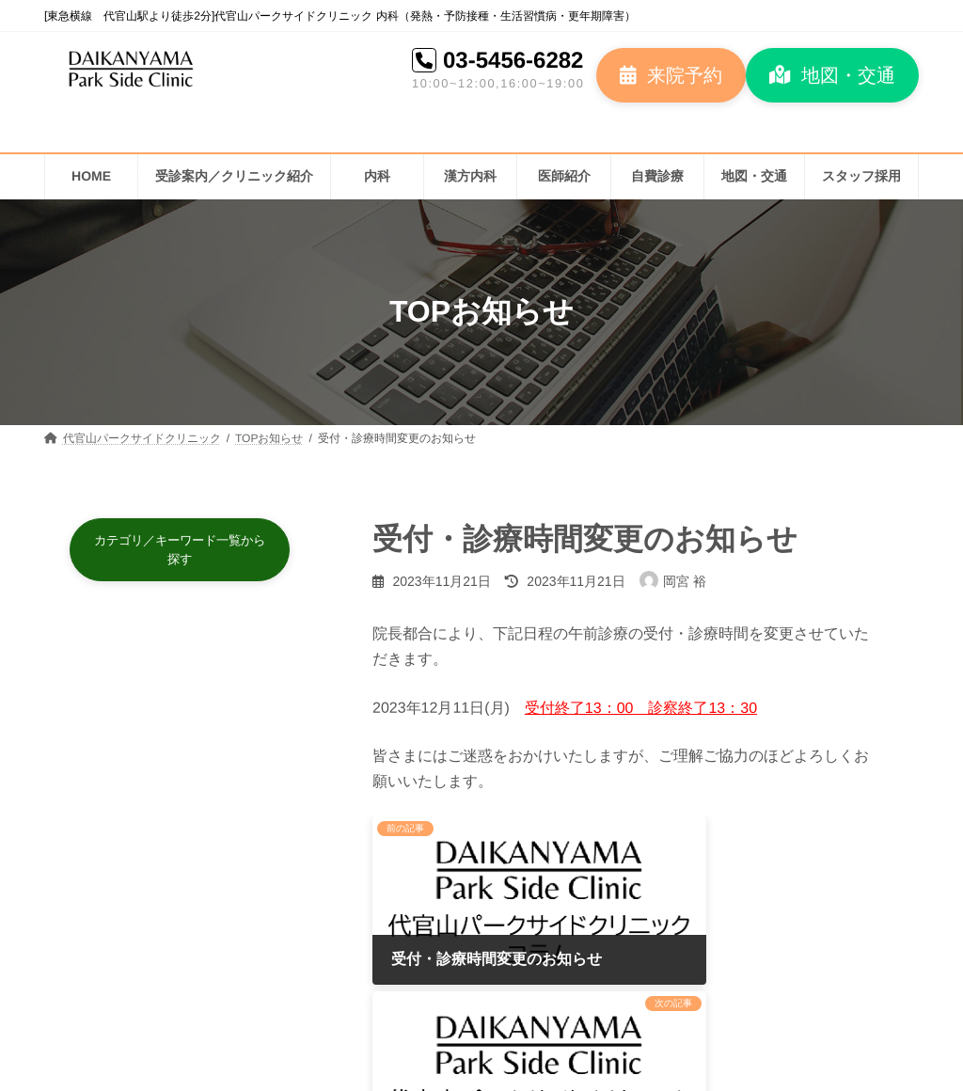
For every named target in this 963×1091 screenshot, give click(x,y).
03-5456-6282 (513, 59)
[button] (671, 75)
